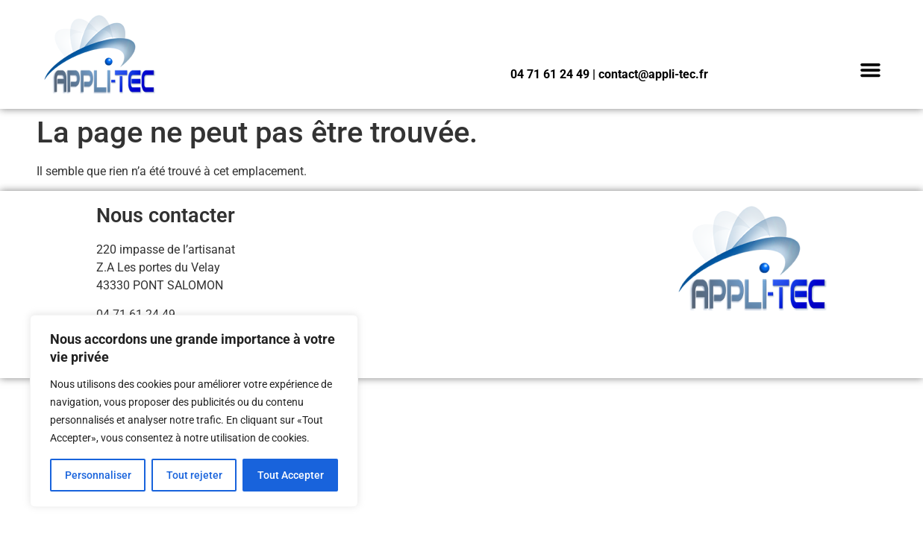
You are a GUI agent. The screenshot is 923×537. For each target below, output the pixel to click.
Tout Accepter (290, 475)
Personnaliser (98, 475)
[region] (194, 411)
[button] (870, 70)
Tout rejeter (194, 475)
